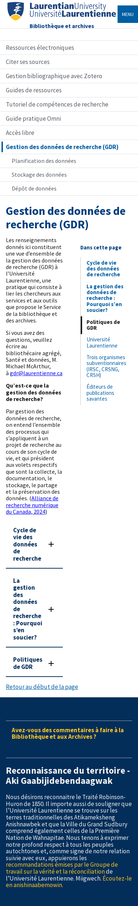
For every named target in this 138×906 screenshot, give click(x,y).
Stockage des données (39, 174)
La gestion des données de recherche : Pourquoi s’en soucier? (105, 298)
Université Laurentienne (102, 342)
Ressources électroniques (40, 48)
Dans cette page (101, 247)
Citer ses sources (28, 62)
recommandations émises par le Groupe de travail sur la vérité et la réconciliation (62, 868)
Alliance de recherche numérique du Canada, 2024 (32, 504)
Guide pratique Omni (33, 119)
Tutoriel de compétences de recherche (57, 104)
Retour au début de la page (42, 687)
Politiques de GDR (103, 324)
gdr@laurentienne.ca (36, 373)
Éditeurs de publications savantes (100, 392)
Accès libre (20, 133)
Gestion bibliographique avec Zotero (54, 76)
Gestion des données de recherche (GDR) (62, 147)
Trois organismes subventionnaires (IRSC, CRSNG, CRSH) (106, 366)
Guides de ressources (34, 90)
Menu (128, 14)
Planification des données (44, 160)
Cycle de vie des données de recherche (103, 268)
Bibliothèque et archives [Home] (62, 25)
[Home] (62, 20)
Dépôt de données (34, 188)
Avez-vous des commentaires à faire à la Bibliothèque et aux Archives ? (68, 733)
